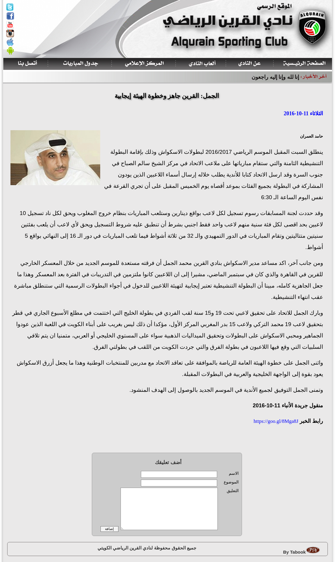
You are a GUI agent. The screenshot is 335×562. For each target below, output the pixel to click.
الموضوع (231, 482)
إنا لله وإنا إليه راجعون (275, 77)
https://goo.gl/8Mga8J (275, 421)
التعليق (233, 491)
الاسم (234, 473)
